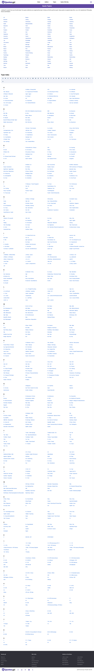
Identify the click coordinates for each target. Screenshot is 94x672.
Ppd (26, 375)
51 (70, 598)
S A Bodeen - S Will (29, 413)
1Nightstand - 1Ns (51, 549)
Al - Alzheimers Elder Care (53, 96)
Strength (49, 63)
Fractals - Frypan (29, 190)
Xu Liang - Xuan (7, 505)
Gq (48, 207)
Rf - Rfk (49, 398)
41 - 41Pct (72, 585)
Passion (49, 48)
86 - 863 (5, 634)
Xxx (48, 505)
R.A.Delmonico (51, 396)
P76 (4, 366)
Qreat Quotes (6, 390)
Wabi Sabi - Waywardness (53, 484)
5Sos (27, 605)
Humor (27, 36)
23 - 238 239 (28, 560)
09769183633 (50, 537)
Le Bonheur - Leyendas (30, 291)
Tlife (4, 439)
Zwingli (71, 528)
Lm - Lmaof (6, 295)
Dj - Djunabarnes (73, 152)
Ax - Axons (50, 102)
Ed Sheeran (79, 659)
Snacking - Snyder (73, 420)
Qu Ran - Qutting (29, 390)
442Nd (49, 588)
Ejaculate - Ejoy (73, 169)
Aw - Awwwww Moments (30, 102)
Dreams (71, 23)
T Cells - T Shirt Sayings (30, 432)
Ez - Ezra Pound (73, 178)
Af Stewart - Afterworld (8, 94)
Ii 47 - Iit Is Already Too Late (75, 239)
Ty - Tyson (72, 443)
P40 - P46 (27, 364)
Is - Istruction (28, 246)
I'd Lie (49, 235)
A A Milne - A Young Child (31, 89)
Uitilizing (27, 456)
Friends (27, 30)
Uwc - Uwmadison (51, 463)
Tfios (49, 435)
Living (49, 42)
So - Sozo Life (6, 422)
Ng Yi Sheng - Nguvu (8, 330)
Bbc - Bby (5, 113)
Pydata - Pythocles (7, 379)
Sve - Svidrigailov (73, 424)
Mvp (26, 317)
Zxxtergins (6, 531)
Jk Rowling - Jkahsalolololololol (54, 259)
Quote (49, 55)
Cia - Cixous (50, 132)
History (49, 34)
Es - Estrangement (7, 175)
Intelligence (72, 38)
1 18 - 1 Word (28, 543)
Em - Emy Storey (51, 171)
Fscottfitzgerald (51, 190)
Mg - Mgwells (6, 310)
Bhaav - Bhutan (29, 115)
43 (26, 588)
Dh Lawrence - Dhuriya (30, 152)
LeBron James (65, 657)
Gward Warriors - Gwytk (8, 212)
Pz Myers (27, 379)
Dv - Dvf (5, 158)
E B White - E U (28, 164)
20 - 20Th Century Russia (53, 558)
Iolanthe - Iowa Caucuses (31, 244)
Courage (49, 21)
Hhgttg (5, 222)
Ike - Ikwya (28, 242)
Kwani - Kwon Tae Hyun (74, 280)
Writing (71, 67)
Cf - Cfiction (72, 130)
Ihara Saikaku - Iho (51, 239)
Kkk (26, 276)
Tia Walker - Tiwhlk (29, 437)
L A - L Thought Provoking (31, 289)
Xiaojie (49, 501)
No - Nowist (72, 332)
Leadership (50, 40)
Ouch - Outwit (28, 353)
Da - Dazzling (72, 147)
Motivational (50, 46)
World (49, 67)
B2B (48, 111)
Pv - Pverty (50, 377)
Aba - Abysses (6, 91)
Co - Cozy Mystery (7, 137)
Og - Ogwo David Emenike (9, 347)
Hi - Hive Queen (29, 222)
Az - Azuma (6, 105)
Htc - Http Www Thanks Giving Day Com (56, 227)
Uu (4, 463)
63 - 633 (27, 613)
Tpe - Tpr (5, 441)
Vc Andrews (28, 471)
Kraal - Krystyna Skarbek (75, 278)
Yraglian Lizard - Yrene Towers (54, 516)
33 (26, 575)
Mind (71, 44)
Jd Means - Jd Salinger (8, 257)
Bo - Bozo (71, 117)
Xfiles (5, 501)
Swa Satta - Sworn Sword (9, 426)
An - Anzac (6, 98)
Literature (28, 42)
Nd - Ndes (27, 327)
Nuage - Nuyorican (7, 336)
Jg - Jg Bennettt (73, 257)
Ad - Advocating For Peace (53, 91)
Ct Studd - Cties (7, 139)
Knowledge (28, 40)
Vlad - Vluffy (50, 473)
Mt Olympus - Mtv (73, 315)
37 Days (27, 577)
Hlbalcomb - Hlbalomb (52, 222)
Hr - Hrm (5, 227)
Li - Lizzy (5, 293)
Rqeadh (5, 405)
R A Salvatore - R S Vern (30, 396)
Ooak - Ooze (6, 351)
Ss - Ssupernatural (7, 424)
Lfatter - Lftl (50, 291)
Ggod (5, 203)
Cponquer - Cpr (29, 137)
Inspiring (49, 38)
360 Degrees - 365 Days (8, 577)
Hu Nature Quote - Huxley (75, 227)
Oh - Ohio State (29, 347)
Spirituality (28, 63)
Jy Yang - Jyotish (73, 263)
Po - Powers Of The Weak (9, 375)
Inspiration (6, 38)
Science (49, 59)
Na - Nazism (50, 325)
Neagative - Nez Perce (52, 327)
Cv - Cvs (49, 139)
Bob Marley (64, 659)
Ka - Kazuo (50, 272)
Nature (5, 48)
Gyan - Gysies (28, 212)
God (26, 32)
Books (71, 17)
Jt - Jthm (5, 263)
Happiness (6, 34)
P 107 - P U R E (28, 362)
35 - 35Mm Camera (73, 575)
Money (5, 46)
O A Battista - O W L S (30, 342)
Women (5, 67)
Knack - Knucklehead (8, 278)
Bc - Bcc (27, 113)
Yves (26, 518)
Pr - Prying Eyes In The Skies (53, 375)
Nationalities (34, 666)
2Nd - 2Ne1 (6, 567)
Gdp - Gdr (27, 201)
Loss (70, 42)
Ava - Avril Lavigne (7, 102)
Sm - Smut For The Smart (53, 420)
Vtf (70, 475)
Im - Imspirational (73, 242)
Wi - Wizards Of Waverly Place (76, 486)
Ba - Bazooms (72, 111)
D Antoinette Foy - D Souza (31, 147)
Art (4, 17)
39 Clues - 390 (72, 577)
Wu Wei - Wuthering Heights (75, 490)
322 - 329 (5, 575)
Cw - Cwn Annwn (73, 139)
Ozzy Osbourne (65, 664)
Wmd (49, 488)
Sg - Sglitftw (6, 417)
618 (70, 611)
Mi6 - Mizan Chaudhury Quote (32, 310)
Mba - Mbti (72, 306)
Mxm (71, 317)
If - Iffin (5, 239)
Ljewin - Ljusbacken (30, 293)
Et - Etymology (28, 175)
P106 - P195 (50, 362)
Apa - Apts (50, 98)
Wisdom (71, 65)
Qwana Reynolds (51, 390)
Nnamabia (50, 332)
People (5, 51)
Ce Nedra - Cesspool (52, 130)
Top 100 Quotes (35, 662)
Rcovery (5, 398)
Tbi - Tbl (71, 432)
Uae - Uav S (72, 452)
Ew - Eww (5, 178)
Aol (26, 98)
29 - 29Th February (73, 562)
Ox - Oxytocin (6, 356)
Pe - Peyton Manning (52, 368)
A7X (48, 89)
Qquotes (71, 388)
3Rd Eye (49, 579)
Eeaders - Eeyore (51, 167)
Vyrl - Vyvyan (72, 478)
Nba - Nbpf (72, 325)
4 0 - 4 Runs (28, 585)
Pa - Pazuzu (72, 366)
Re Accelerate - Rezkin (30, 398)
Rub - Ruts (6, 407)
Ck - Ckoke (6, 135)
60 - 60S (49, 611)
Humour (49, 36)
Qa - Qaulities (50, 385)
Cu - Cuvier (28, 139)
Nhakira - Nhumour (29, 330)
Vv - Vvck (27, 478)
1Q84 (71, 549)
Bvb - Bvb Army (29, 122)
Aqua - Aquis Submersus (74, 98)
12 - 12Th (5, 545)
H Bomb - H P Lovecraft (8, 218)
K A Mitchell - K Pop (29, 272)
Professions (34, 664)
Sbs (70, 413)
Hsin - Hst (28, 227)
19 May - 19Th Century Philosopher (77, 547)
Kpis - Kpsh (50, 278)
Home (38, 2)
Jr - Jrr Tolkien (72, 261)
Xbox (49, 499)
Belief (49, 17)
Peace (71, 48)
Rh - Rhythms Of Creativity (75, 398)
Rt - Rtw (71, 405)
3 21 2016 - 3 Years (29, 573)
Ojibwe (71, 347)
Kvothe (49, 280)
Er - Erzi (71, 173)
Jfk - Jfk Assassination (52, 257)
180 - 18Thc (50, 547)
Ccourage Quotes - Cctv (8, 130)
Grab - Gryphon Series (74, 207)
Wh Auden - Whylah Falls (53, 486)
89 (48, 634)
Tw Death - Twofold (51, 443)
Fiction (49, 28)
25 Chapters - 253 (73, 560)
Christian (5, 21)
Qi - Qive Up (6, 388)
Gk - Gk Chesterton (7, 205)
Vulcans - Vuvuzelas (8, 478)
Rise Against (80, 664)
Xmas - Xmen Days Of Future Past (54, 503)
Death (5, 23)
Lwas (27, 300)
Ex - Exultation (28, 178)
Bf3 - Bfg (5, 115)
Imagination (72, 36)
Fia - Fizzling (6, 188)
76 (48, 623)
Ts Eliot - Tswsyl (51, 441)
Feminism (28, 28)
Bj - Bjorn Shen (72, 115)
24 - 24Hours (50, 560)
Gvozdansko (72, 210)
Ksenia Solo (6, 280)
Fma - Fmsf (72, 188)
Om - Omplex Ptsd (51, 349)
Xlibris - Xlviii (28, 503)
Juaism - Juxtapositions (30, 263)
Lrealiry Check (6, 298)
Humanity (6, 36)
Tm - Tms (27, 439)
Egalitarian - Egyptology (8, 169)
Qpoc (49, 388)
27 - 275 (27, 562)
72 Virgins (6, 623)
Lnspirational (28, 295)
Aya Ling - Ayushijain (74, 102)
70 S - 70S (50, 621)
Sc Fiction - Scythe (7, 415)
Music (71, 46)
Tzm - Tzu (5, 446)
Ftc (70, 190)
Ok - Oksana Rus (7, 349)
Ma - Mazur (50, 306)
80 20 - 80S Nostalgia (52, 632)
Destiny (49, 23)
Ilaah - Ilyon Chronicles (52, 242)
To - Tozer (71, 439)
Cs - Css (71, 137)
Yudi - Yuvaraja (7, 518)
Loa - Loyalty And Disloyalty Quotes (55, 295)
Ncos (5, 327)
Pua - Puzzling (28, 377)
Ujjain (49, 456)
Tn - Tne (49, 439)
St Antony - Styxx (29, 424)
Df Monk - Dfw (6, 152)
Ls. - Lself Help (29, 298)
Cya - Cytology (6, 141)
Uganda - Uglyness (7, 456)
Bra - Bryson (28, 120)
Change (49, 19)
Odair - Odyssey (29, 344)
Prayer (71, 53)
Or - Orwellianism (51, 351)
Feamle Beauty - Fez (52, 186)
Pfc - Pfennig (72, 368)
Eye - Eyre (49, 178)
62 (4, 613)
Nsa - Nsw (50, 334)
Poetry (49, 51)
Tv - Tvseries (28, 443)
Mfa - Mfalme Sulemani (74, 308)
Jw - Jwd (49, 263)
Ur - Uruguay (28, 461)
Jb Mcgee (49, 254)
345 (48, 575)
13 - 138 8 (28, 545)
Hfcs (48, 220)
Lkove (49, 293)
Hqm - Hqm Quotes (73, 225)
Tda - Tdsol (6, 435)
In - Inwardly (6, 244)
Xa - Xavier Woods (29, 499)
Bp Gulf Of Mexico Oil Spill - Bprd (10, 120)
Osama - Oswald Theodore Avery (76, 351)
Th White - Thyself (7, 437)
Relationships (72, 57)
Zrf (4, 528)
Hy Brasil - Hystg (29, 229)
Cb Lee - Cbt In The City (74, 128)
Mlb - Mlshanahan (7, 312)
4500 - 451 (72, 588)
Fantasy (71, 26)
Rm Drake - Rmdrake (8, 402)
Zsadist (27, 528)
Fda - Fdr (27, 186)
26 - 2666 (5, 562)
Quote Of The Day (35, 660)
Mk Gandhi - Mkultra (74, 310)
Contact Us (3, 659)
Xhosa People (28, 501)
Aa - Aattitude (72, 89)
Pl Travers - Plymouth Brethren (32, 373)
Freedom (5, 30)
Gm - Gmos (50, 205)
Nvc (26, 336)
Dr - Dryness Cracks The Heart (10, 156)
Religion (5, 59)
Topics (54, 2)
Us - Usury (50, 461)
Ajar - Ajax (6, 96)
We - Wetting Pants (29, 486)
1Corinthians (6, 549)
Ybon (49, 511)
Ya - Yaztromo (28, 511)
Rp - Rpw (71, 402)
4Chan (5, 592)
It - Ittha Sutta (50, 246)
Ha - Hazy (49, 218)
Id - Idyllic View (51, 237)
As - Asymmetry (29, 100)
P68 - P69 (71, 364)
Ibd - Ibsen (6, 237)
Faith (27, 26)
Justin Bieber (80, 657)
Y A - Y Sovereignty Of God (9, 511)
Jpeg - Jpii (50, 261)
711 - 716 (71, 621)
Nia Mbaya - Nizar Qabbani (53, 330)
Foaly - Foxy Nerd (7, 190)
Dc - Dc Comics (29, 149)
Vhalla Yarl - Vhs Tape (8, 473)
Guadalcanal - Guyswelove (53, 210)
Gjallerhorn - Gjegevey (74, 203)
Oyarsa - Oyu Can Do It (30, 356)
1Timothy (27, 552)
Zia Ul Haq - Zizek (7, 526)
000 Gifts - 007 (29, 537)
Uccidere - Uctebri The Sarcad (31, 454)
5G (4, 605)
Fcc (4, 186)
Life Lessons (6, 42)
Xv (26, 505)
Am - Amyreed (72, 96)
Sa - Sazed (50, 413)
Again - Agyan (28, 94)
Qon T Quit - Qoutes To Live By (32, 388)
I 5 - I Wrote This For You (30, 235)
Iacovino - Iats (72, 235)
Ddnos (49, 149)
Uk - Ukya (71, 456)
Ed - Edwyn (28, 167)
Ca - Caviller (50, 128)
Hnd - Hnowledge (7, 225)
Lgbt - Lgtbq (72, 291)
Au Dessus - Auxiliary (74, 100)
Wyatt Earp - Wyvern (30, 493)
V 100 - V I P (28, 469)
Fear (4, 28)
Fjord (27, 188)
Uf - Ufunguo (72, 454)
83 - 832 (71, 632)
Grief (71, 32)
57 (70, 600)
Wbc (70, 484)
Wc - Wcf (5, 486)
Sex (26, 61)
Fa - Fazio (50, 184)
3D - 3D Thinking (29, 579)
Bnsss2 (49, 117)
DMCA (2, 664)
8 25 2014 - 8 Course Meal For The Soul (33, 632)
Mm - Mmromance (29, 312)
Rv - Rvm (27, 407)
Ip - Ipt (49, 244)
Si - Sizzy (49, 417)
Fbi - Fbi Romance (73, 184)
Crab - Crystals (51, 137)
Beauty (27, 17)
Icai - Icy (27, 237)
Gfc (70, 201)
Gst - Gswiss (6, 210)
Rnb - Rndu (28, 402)
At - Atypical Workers (52, 100)
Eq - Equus (50, 173)
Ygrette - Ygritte (7, 514)
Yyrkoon (49, 518)
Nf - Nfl (71, 327)
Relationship (50, 57)
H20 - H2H (28, 218)
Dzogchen (72, 158)
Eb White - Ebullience (74, 164)
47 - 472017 (28, 590)
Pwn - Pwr (72, 377)
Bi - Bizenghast (51, 115)
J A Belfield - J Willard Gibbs (9, 254)
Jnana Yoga (6, 261)
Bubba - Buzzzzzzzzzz (8, 122)
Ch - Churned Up (29, 132)
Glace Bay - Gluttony (30, 205)
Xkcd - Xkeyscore (7, 503)
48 (48, 590)
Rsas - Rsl (50, 405)
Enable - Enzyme (73, 171)
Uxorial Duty (72, 463)
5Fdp (71, 602)
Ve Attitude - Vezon (51, 471)
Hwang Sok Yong (7, 229)
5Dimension (50, 602)
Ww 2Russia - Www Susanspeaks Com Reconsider (14, 493)
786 (70, 623)
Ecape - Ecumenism (7, 167)
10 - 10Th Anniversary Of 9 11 (54, 543)
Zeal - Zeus (50, 524)
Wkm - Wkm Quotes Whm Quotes (10, 488)
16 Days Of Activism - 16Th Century (11, 547)
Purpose (27, 55)
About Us (3, 657)
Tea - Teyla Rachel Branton (31, 435)
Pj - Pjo (71, 370)
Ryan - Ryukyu (72, 407)
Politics (71, 51)
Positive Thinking (29, 53)
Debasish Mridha (29, 23)
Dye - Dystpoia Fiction (52, 158)
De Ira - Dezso (72, 149)
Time (5, 65)
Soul (70, 61)
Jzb (4, 265)
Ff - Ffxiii (71, 186)
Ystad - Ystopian (73, 516)
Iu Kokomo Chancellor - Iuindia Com (77, 246)
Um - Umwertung (29, 458)
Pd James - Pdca (29, 368)
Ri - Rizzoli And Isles (8, 400)
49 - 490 (71, 590)
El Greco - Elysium (29, 171)
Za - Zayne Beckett (29, 524)
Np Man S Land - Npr (8, 334)
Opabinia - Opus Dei (30, 351)
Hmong (71, 222)
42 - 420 (5, 588)
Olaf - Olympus (29, 349)
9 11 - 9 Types (28, 640)
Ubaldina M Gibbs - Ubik (8, 454)
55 (26, 600)
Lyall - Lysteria (51, 300)
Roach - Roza (50, 402)
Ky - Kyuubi (6, 283)
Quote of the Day (64, 2)
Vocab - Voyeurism (73, 473)
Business (5, 19)
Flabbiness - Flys (51, 188)
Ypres (27, 516)
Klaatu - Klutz (50, 276)
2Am (4, 564)
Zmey (27, 526)
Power (49, 53)
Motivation (28, 46)
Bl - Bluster (6, 117)
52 (4, 600)
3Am (4, 579)
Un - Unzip (50, 458)
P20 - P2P (72, 362)
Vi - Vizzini (28, 473)
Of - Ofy (71, 344)
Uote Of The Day (73, 458)
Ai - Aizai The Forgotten (74, 94)
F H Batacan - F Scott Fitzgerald (32, 184)
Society (49, 61)
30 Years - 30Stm (51, 573)
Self (70, 59)
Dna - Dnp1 (50, 154)
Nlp (4, 332)
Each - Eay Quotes (51, 164)
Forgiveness (72, 28)
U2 (48, 452)
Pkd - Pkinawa (6, 373)
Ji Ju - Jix (27, 259)
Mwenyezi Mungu (51, 317)
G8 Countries (50, 199)
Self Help (5, 61)
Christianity (28, 21)
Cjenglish (71, 132)
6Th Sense (28, 615)
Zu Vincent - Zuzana (52, 528)
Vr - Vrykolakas (29, 475)
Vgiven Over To (73, 471)
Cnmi (71, 135)
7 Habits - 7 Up (28, 621)
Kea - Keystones (7, 274)
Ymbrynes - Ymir (51, 514)
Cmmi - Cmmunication (52, 135)
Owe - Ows (72, 353)
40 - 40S (49, 585)
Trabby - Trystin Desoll (30, 441)
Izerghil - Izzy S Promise (74, 248)
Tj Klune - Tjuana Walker (52, 437)
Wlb (26, 488)
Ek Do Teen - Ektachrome (9, 171)
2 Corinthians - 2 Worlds (30, 558)
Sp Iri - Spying (28, 422)
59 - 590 (27, 602)
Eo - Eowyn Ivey (7, 173)
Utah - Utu (72, 461)
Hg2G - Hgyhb (72, 220)
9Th (26, 644)
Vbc (4, 471)
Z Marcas (5, 524)
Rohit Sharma (65, 660)
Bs (48, 120)
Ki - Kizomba (72, 274)
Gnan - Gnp (72, 205)
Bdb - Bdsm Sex (51, 113)
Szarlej (49, 426)
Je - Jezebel (28, 257)
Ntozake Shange (73, 334)
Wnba (71, 488)
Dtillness (49, 156)
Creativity (72, 21)
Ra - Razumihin (73, 396)
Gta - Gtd (27, 210)
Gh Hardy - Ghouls (29, 203)
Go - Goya (6, 207)
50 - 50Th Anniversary (52, 598)
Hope (71, 34)
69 (4, 615)
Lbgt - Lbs (72, 289)
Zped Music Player (73, 526)
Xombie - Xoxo (72, 503)
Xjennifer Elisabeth (73, 501)
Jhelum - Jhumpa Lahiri (8, 259)
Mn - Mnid (50, 312)
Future (5, 32)
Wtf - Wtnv (50, 490)
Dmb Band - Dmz (29, 154)
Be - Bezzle (72, 113)
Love (4, 44)
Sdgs (27, 415)
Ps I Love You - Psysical (74, 375)
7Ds (4, 626)
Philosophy (28, 51)
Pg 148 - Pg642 (7, 370)
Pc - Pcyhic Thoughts (8, 368)
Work (27, 67)
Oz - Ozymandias (51, 356)
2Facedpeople (72, 564)
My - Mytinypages (7, 319)
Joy (4, 40)
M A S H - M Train (29, 306)
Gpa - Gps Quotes (29, 207)
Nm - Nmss (28, 332)
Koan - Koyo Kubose (30, 278)
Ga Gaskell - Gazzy (73, 199)
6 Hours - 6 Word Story (30, 611)
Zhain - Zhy (72, 524)
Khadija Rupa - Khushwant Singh (54, 274)
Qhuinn (71, 385)
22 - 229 (5, 560)
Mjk (48, 310)
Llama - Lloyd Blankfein (74, 293)
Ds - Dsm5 (28, 156)
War (48, 65)
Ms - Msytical (50, 315)
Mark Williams (80, 660)
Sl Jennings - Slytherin (30, 420)
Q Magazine (28, 385)
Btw (70, 120)
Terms (2, 662)
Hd (4, 220)
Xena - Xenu (72, 499)
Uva (26, 463)
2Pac (27, 567)
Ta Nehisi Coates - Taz (52, 432)
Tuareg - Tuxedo (7, 443)
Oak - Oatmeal (50, 342)
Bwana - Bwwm (51, 122)
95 (48, 642)
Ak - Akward (28, 96)
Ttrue (71, 441)
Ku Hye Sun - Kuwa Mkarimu (31, 280)
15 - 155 (71, 545)
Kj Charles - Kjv (7, 276)
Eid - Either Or (50, 169)
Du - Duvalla (72, 156)
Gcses (5, 201)
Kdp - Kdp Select (73, 272)
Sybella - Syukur (29, 426)
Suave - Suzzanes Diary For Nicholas (55, 424)
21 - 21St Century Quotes (75, 558)
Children (71, 19)
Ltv (48, 298)
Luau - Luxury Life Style (74, 298)
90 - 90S (49, 640)
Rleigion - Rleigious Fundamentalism (77, 400)
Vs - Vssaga (50, 475)
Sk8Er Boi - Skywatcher (8, 420)
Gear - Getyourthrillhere (52, 201)
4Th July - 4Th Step (29, 592)
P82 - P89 (27, 366)
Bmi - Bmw (28, 117)
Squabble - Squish (51, 422)
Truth (27, 65)
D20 (48, 147)
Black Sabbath (65, 662)
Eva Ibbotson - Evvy (73, 175)
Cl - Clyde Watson (29, 135)
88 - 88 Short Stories (30, 634)
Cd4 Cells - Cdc (29, 130)
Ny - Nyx (71, 336)
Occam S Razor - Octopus (9, 344)
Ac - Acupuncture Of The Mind (32, 91)
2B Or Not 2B (28, 564)
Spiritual (5, 63)
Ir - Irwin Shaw (6, 246)
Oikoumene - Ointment (52, 347)
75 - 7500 (27, 623)
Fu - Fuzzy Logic (7, 193)
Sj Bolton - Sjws (73, 417)
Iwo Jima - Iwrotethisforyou (31, 248)
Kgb (26, 274)
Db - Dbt (5, 149)
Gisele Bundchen (80, 662)
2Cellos (49, 564)
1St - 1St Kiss (6, 552)
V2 (48, 469)
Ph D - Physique (29, 370)
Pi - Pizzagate (50, 370)
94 (26, 642)
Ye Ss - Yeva (72, 511)
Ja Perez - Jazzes (29, 254)
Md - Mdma (28, 308)
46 (4, 590)
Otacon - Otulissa (7, 353)
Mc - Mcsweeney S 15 (8, 308)
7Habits (27, 626)
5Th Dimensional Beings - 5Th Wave (55, 605)
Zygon (27, 531)
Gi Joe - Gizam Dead (52, 203)
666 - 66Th (50, 613)
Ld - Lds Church (7, 291)
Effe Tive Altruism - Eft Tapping (76, 167)
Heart (27, 34)
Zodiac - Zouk (50, 526)
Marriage (27, 44)
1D (26, 549)
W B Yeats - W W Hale (30, 484)
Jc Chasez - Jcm (73, 254)
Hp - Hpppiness (51, 225)
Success (71, 63)
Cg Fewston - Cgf (7, 132)
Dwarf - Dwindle (29, 158)
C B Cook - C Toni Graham (31, 128)
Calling (27, 19)
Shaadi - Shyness (29, 417)
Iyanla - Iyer (50, 248)
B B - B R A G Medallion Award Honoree (33, 111)
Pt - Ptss (5, 377)
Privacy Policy (4, 660)
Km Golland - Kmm (73, 276)
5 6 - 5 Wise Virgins (29, 598)
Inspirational (28, 38)
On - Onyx (71, 349)
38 (48, 577)
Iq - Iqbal (71, 244)
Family (49, 26)
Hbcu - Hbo (72, 218)
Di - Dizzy (49, 152)
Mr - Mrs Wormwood (30, 315)
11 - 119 (71, 543)
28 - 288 (49, 562)
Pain (26, 48)
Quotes (71, 55)
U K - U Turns (28, 452)
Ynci (70, 514)
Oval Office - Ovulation (52, 353)
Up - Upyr (5, 461)
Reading (5, 57)
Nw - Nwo (49, 336)
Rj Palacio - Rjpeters (30, 400)
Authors (46, 2)
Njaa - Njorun (72, 330)
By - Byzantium (73, 122)
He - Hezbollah (28, 220)
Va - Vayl (71, 469)
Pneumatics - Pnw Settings (75, 373)
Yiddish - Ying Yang (29, 514)
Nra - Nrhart (28, 334)
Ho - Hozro (28, 225)
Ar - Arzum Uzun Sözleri (8, 100)
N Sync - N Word (29, 325)
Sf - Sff (71, 415)
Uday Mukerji (50, 454)
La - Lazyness (50, 289)
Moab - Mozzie (72, 312)
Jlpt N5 (71, 259)
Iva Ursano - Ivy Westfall (8, 248)
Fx (26, 193)
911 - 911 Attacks (73, 640)
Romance (27, 59)
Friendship (50, 30)
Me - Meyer (50, 308)
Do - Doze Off (72, 154)
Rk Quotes (50, 400)
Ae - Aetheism (72, 91)
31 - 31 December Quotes (75, 573)
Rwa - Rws (50, 407)
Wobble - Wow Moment (8, 490)
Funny (71, 30)
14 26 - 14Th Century (52, 545)
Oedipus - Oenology (51, 344)
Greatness (50, 32)
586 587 (5, 602)
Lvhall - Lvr (6, 300)
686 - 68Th (72, 613)
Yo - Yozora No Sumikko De (9, 516)
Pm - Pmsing (50, 373)
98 (70, 642)
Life (70, 40)
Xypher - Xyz (72, 505)
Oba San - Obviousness (74, 342)
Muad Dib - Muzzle (7, 317)
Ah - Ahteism (50, 94)
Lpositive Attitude (73, 295)
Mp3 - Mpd (6, 315)
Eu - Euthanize (50, 175)
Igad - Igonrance (29, 239)
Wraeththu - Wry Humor (30, 490)
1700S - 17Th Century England (32, 547)
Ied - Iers (71, 237)
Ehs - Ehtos (28, 169)
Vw (48, 478)
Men (48, 44)
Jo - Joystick (28, 261)
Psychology (6, 55)
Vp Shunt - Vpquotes (8, 475)
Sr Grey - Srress (73, 422)
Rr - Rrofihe (28, 405)
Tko (70, 437)
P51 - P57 (49, 364)
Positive (5, 53)
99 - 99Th (5, 644)
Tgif (70, 435)
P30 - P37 (5, 364)
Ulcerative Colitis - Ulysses (9, 458)
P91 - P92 (49, 366)
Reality (27, 57)
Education (6, 26)
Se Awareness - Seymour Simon (54, 415)
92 (4, 642)
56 (48, 600)
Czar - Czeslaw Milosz (30, 141)
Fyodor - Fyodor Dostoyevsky (53, 193)
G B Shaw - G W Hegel (30, 199)
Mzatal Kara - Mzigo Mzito (31, 319)
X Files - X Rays (7, 499)
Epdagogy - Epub (29, 173)
